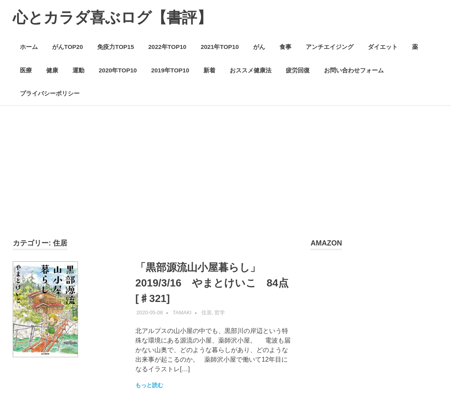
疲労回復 (298, 70)
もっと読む (149, 385)
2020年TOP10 (118, 70)
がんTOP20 (67, 46)
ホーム (29, 46)
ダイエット (383, 46)
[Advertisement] (225, 178)
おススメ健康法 (250, 70)
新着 (209, 70)
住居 (206, 313)
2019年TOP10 (170, 70)
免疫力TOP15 (115, 46)
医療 (26, 70)
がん (259, 46)
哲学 (220, 313)
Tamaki (182, 313)
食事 (285, 46)
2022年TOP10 (167, 46)
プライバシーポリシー (50, 93)
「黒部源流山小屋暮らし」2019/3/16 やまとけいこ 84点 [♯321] (217, 282)
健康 (52, 70)
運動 (78, 70)
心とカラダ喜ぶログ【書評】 (112, 17)
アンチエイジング (329, 46)
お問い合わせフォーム (354, 70)
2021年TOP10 (220, 46)
